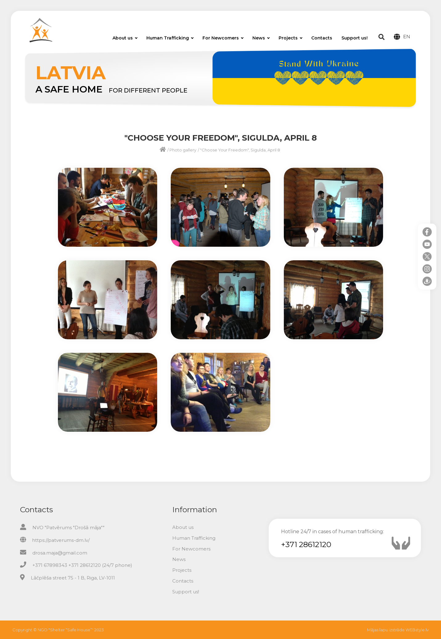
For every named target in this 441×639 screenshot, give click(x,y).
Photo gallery (182, 149)
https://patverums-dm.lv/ (61, 540)
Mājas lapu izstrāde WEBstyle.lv (398, 629)
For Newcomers (222, 38)
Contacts (321, 38)
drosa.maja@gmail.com (59, 553)
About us (124, 38)
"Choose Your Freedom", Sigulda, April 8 (240, 149)
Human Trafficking (170, 38)
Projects (290, 38)
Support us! (354, 38)
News (261, 38)
